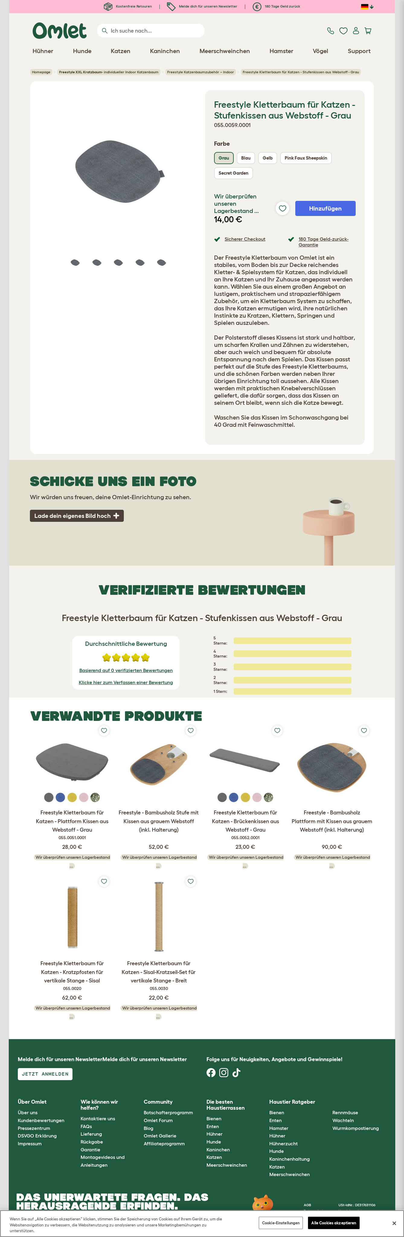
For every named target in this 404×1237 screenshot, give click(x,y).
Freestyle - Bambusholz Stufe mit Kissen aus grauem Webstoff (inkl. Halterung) (159, 821)
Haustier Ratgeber (292, 1102)
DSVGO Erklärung (37, 1135)
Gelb (268, 157)
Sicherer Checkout (245, 239)
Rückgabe (92, 1141)
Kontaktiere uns (98, 1118)
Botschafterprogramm (168, 1112)
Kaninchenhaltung (289, 1159)
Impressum (30, 1143)
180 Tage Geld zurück (276, 6)
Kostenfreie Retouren (128, 6)
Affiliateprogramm (164, 1143)
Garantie (90, 1149)
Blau (246, 157)
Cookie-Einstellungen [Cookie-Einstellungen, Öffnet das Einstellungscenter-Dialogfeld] (281, 1222)
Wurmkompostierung (355, 1128)
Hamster (278, 1128)
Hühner (215, 1134)
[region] (202, 1223)
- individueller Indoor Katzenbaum (109, 72)
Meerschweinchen (227, 1165)
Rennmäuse (345, 1112)
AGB (307, 1205)
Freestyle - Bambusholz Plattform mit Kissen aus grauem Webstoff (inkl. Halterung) (332, 821)
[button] (327, 1102)
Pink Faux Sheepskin (306, 157)
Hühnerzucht (283, 1143)
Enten (213, 1126)
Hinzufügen (325, 208)
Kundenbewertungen (41, 1120)
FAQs (86, 1126)
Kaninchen (218, 1149)
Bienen (214, 1118)
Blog (148, 1128)
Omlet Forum (158, 1120)
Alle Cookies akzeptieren (333, 1222)
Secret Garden (233, 173)
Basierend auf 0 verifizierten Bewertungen (126, 670)
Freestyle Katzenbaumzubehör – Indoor (200, 72)
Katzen (214, 1157)
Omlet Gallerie (160, 1135)
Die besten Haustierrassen (226, 1105)
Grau (224, 157)
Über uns (27, 1112)
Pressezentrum (34, 1128)
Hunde (214, 1141)
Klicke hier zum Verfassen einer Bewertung (126, 682)
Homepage (41, 72)
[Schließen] (394, 1223)
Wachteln (343, 1120)
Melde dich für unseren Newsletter (202, 6)
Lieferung (91, 1134)
